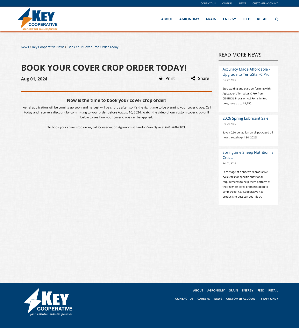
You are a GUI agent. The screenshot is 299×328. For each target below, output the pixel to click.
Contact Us (208, 3)
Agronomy (189, 19)
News (242, 3)
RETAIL (273, 291)
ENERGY (247, 291)
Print (167, 78)
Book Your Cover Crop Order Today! (93, 47)
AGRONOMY (216, 291)
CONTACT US (184, 299)
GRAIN (233, 291)
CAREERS (203, 299)
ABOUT (198, 291)
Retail (262, 19)
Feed (247, 19)
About (167, 19)
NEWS (218, 299)
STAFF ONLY (269, 299)
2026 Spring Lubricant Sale (246, 118)
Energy (229, 19)
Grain (211, 19)
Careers (227, 3)
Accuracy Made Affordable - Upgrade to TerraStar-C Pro (246, 72)
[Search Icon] (276, 19)
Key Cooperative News (48, 47)
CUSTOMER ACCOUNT (241, 299)
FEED (260, 291)
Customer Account (265, 3)
